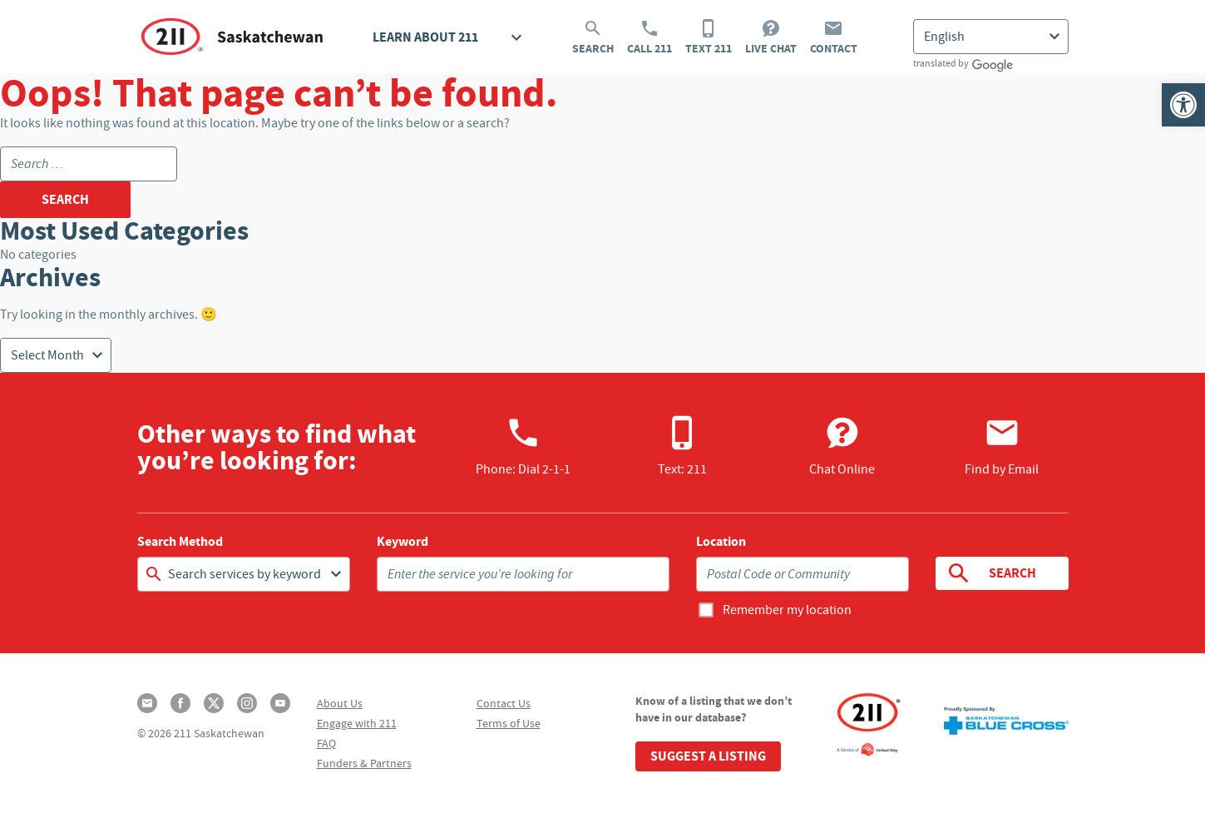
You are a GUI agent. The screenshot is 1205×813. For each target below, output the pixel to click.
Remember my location (787, 610)
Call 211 (649, 37)
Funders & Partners (364, 763)
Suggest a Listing (708, 756)
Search (593, 37)
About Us (340, 703)
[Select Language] (991, 36)
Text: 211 (682, 446)
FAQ (326, 743)
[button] (1183, 104)
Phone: (523, 446)
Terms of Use (509, 723)
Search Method (180, 541)
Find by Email (1002, 446)
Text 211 (708, 37)
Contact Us (504, 703)
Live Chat (771, 37)
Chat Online (842, 446)
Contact (833, 37)
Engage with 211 (357, 723)
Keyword (402, 541)
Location (721, 541)
